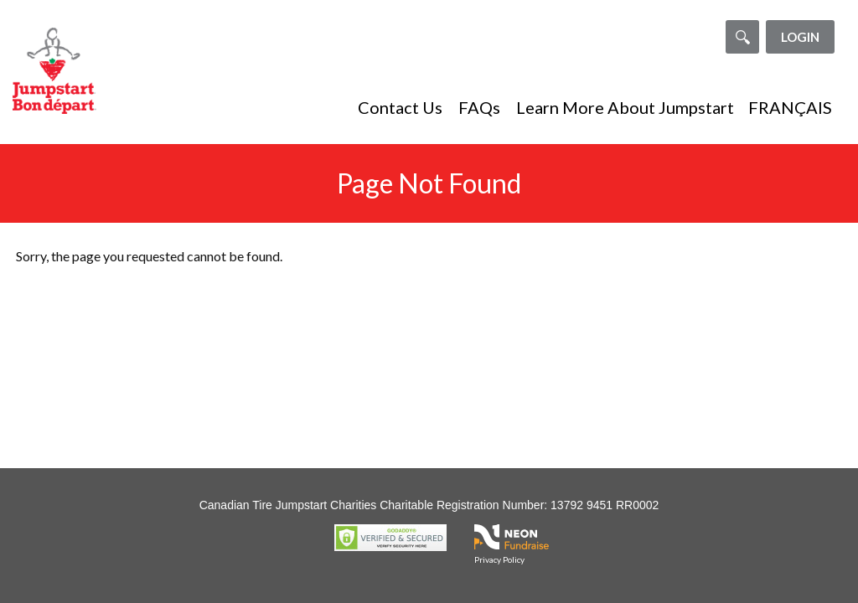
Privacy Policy (499, 559)
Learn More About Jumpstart (625, 107)
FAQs (479, 107)
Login (800, 36)
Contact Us (400, 107)
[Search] (742, 37)
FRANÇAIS (790, 107)
